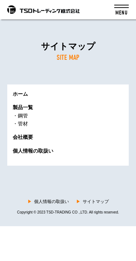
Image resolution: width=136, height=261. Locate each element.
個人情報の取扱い (48, 201)
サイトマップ (92, 201)
